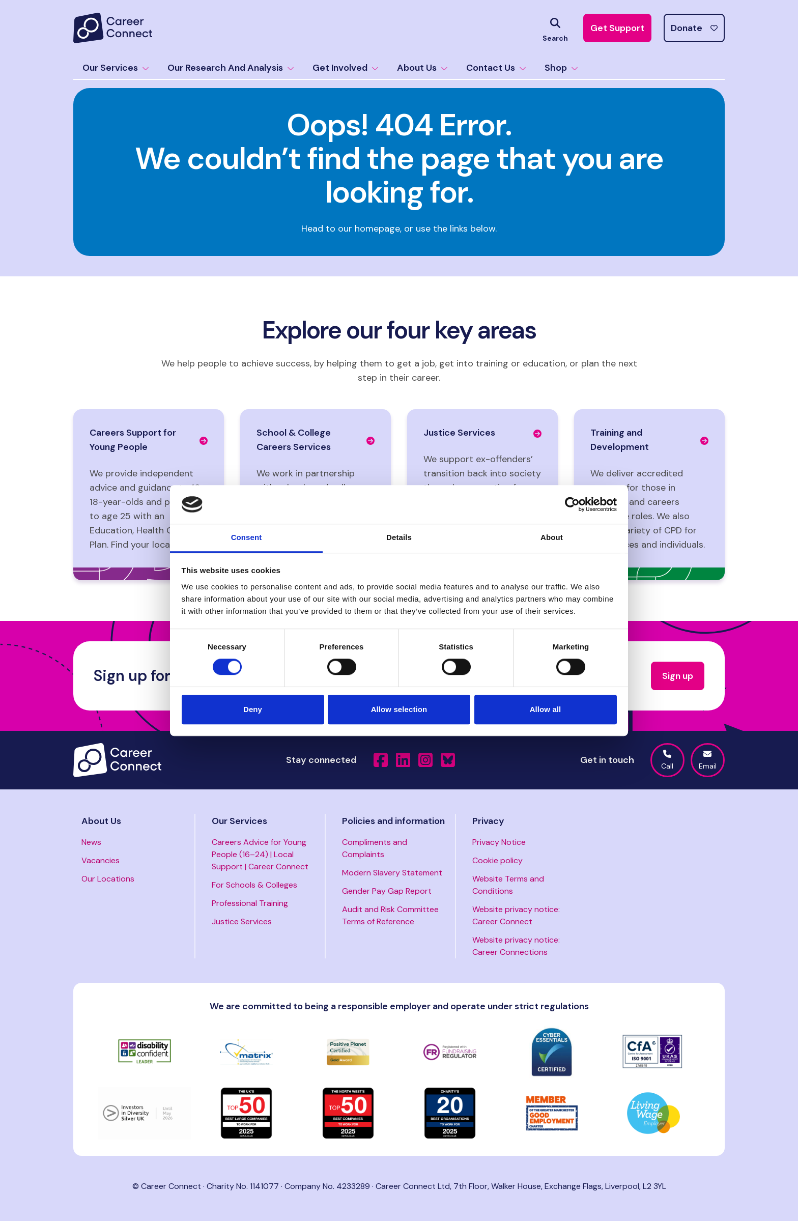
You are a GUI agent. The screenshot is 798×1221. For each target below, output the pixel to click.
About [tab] (551, 537)
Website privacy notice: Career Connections (516, 945)
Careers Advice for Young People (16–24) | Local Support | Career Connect (260, 854)
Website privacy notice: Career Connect (516, 915)
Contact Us (496, 68)
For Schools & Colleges (254, 884)
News (91, 842)
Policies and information (393, 821)
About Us (422, 68)
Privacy (488, 821)
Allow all (545, 709)
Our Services (115, 68)
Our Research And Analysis (230, 68)
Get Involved (345, 68)
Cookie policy (497, 860)
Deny (252, 709)
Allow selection (399, 709)
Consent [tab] (246, 537)
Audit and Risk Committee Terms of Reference (390, 915)
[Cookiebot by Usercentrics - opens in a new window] (572, 504)
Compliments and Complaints (374, 848)
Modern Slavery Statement (392, 872)
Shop (561, 68)
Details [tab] (399, 537)
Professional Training (250, 903)
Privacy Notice (499, 842)
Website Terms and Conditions (508, 884)
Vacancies (100, 860)
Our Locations (107, 878)
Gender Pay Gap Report (387, 891)
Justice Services (242, 921)
